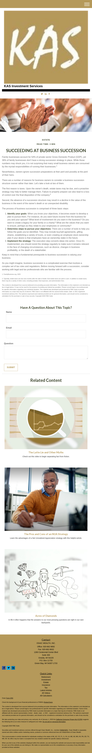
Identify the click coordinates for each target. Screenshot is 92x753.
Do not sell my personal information (54, 721)
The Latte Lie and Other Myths (46, 452)
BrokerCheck (48, 702)
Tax (46, 688)
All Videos (46, 693)
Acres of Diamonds (46, 615)
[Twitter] (42, 94)
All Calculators (46, 696)
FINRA (62, 730)
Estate (46, 682)
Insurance (46, 685)
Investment (46, 680)
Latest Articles (46, 690)
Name (9, 312)
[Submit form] (11, 367)
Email (9, 328)
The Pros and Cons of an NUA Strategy (46, 534)
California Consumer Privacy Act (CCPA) (69, 719)
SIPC (66, 730)
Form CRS (9, 698)
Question (8, 343)
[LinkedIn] (46, 94)
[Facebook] (49, 94)
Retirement (46, 677)
